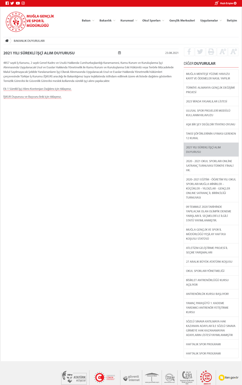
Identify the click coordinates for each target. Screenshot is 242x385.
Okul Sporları (151, 20)
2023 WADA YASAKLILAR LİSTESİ (206, 101)
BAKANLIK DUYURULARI (29, 41)
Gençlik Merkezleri (182, 20)
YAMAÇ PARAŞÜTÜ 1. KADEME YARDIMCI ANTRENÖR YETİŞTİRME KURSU (207, 307)
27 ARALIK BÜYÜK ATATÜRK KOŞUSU (209, 261)
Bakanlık (105, 20)
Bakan (86, 20)
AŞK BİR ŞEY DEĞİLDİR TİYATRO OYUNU (210, 124)
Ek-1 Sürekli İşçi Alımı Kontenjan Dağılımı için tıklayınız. (37, 89)
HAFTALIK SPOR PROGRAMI (203, 344)
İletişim (232, 20)
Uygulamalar (209, 20)
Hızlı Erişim (228, 3)
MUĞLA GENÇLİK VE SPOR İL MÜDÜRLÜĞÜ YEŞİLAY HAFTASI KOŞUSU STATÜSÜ (206, 234)
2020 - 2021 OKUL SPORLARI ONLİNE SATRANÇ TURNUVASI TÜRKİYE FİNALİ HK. (209, 165)
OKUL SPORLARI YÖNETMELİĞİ (205, 271)
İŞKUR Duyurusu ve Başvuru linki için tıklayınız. (32, 97)
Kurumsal (127, 20)
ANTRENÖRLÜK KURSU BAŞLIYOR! (207, 294)
